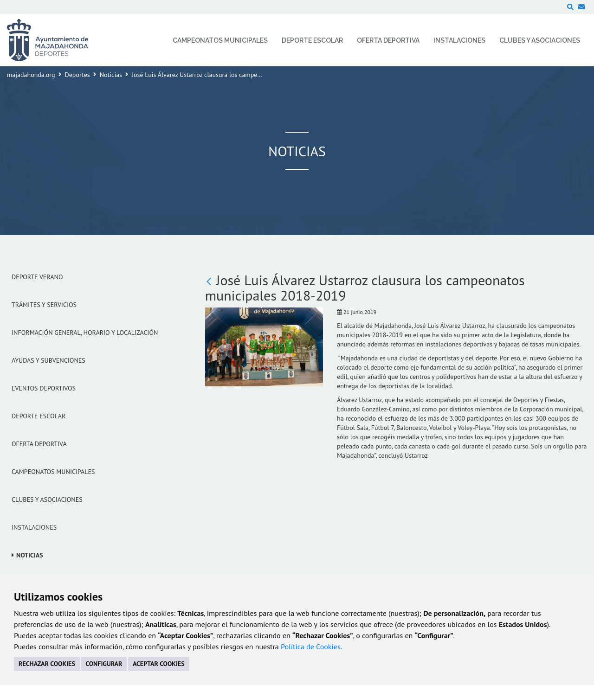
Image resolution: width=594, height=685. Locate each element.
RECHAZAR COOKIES (47, 663)
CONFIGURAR (103, 663)
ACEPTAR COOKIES (159, 663)
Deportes (77, 74)
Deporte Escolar (38, 416)
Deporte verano (37, 277)
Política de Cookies (311, 646)
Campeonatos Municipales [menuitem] (220, 40)
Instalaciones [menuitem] (459, 40)
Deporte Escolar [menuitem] (312, 40)
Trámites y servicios (44, 305)
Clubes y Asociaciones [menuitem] (539, 40)
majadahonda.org (31, 74)
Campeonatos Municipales (53, 471)
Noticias (111, 74)
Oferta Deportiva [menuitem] (388, 40)
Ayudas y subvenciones (48, 360)
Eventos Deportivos (44, 388)
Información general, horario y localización (85, 332)
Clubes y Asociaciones (47, 499)
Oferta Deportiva (39, 444)
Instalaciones (34, 527)
